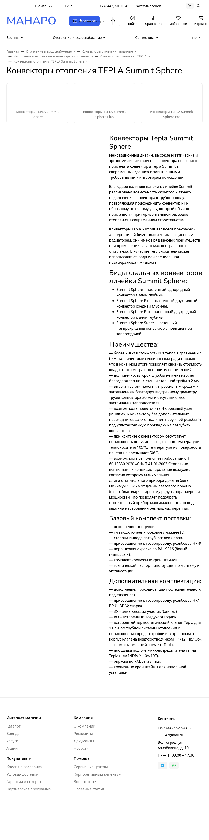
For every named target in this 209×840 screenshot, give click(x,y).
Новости (81, 748)
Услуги (12, 740)
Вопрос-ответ (86, 781)
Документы (84, 740)
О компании (43, 6)
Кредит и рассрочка (24, 766)
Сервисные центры (91, 766)
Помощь (82, 758)
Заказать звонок (148, 6)
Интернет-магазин (23, 718)
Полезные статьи (89, 789)
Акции (12, 748)
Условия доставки (22, 774)
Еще (65, 6)
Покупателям (18, 758)
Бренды (12, 37)
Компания (83, 718)
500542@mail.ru (170, 735)
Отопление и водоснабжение (77, 37)
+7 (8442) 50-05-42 (115, 5)
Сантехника (145, 37)
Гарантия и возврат (23, 781)
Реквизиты (83, 733)
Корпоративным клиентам (97, 774)
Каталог (13, 726)
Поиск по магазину (86, 21)
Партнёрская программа (28, 789)
